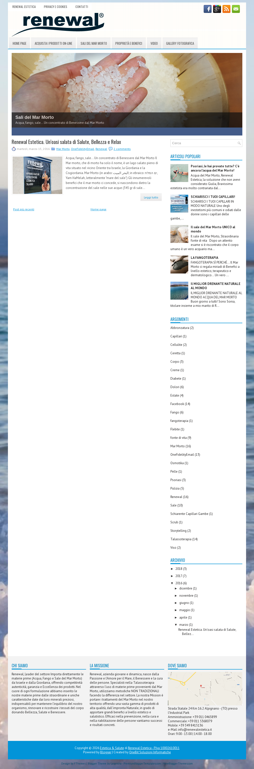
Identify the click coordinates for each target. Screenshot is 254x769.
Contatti (81, 6)
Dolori (174, 387)
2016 (179, 583)
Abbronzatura (179, 328)
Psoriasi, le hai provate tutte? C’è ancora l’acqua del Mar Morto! (215, 168)
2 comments (122, 149)
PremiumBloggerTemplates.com (142, 763)
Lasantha (116, 763)
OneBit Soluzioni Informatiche (150, 752)
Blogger (105, 752)
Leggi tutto (151, 197)
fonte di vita (178, 438)
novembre (186, 595)
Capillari (176, 336)
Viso (173, 547)
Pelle (174, 471)
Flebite (175, 429)
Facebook (177, 404)
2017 (179, 576)
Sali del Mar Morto (94, 43)
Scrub (174, 522)
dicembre (186, 588)
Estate (174, 395)
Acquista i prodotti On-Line (53, 43)
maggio (185, 610)
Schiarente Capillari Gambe (189, 514)
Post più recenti (23, 209)
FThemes (80, 763)
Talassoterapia (180, 539)
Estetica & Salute (112, 748)
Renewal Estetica (24, 6)
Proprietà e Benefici (128, 43)
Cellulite (176, 345)
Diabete (175, 378)
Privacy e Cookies (55, 6)
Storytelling (178, 531)
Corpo (174, 362)
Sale (173, 505)
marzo (184, 625)
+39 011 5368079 (200, 721)
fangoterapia (179, 421)
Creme (175, 370)
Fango (174, 412)
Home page (19, 43)
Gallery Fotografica (180, 43)
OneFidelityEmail (82, 149)
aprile (183, 617)
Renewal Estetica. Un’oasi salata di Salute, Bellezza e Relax (66, 141)
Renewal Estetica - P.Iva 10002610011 (154, 748)
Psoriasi (175, 480)
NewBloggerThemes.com (178, 763)
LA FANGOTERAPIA (204, 258)
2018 (179, 569)
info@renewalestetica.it (195, 729)
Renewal (101, 149)
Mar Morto (63, 149)
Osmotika (177, 463)
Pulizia (175, 488)
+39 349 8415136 (191, 725)
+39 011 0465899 (205, 717)
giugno (184, 603)
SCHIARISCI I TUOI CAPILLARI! (213, 197)
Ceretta (175, 353)
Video (154, 43)
